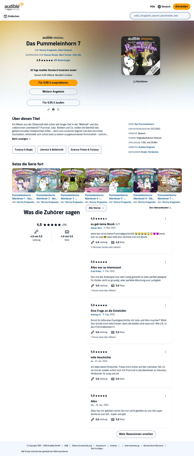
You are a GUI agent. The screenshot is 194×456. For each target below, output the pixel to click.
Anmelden (181, 6)
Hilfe (152, 6)
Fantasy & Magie (24, 149)
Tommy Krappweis (25, 202)
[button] (48, 109)
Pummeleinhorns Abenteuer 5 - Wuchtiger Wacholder (140, 198)
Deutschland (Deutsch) (154, 445)
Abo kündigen (97, 448)
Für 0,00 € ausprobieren (53, 82)
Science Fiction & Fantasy (85, 149)
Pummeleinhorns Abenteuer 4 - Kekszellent (108, 198)
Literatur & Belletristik (52, 149)
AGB (66, 445)
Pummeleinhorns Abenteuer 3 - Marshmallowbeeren (81, 198)
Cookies (113, 445)
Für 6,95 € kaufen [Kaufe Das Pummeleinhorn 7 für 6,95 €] (53, 102)
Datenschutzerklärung (82, 445)
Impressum (101, 445)
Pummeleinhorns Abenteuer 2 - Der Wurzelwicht (51, 198)
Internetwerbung (132, 445)
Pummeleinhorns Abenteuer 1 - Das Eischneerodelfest (22, 198)
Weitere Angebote (53, 91)
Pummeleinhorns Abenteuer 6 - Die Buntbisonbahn (167, 198)
